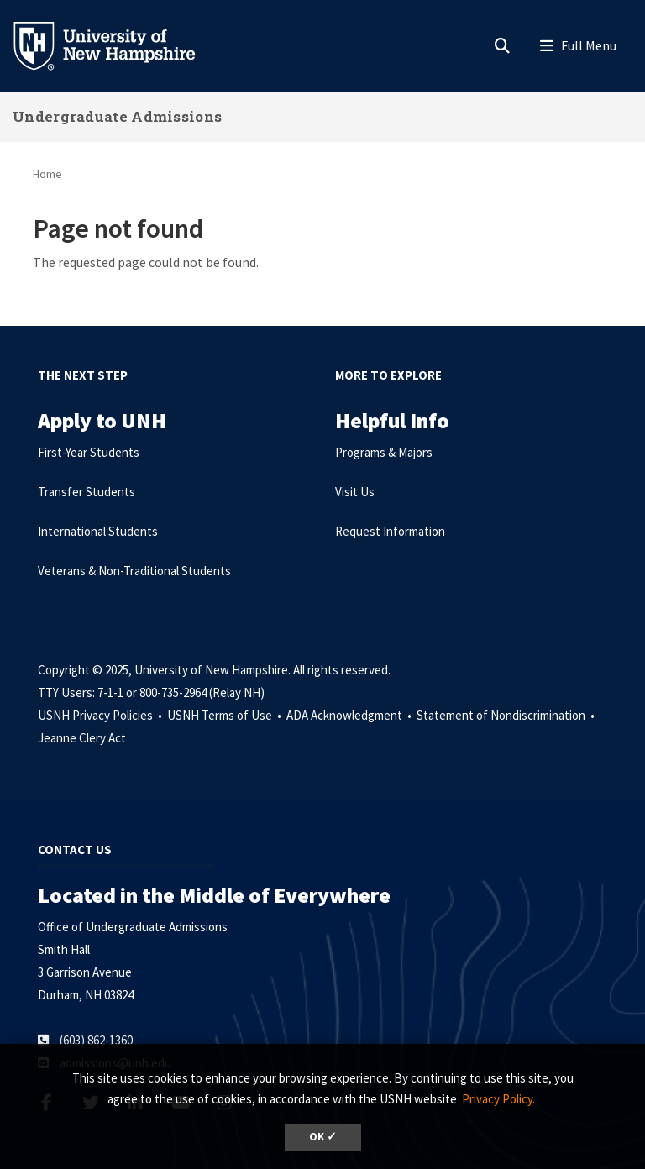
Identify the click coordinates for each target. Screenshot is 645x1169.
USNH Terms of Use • (225, 715)
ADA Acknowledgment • (350, 715)
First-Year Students (88, 452)
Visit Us (355, 492)
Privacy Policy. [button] (498, 1099)
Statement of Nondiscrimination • (507, 715)
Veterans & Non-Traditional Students (134, 571)
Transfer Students (86, 492)
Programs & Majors (384, 452)
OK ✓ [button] (323, 1137)
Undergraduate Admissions (117, 116)
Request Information (390, 531)
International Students (98, 531)
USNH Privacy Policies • (101, 715)
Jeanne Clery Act (82, 738)
